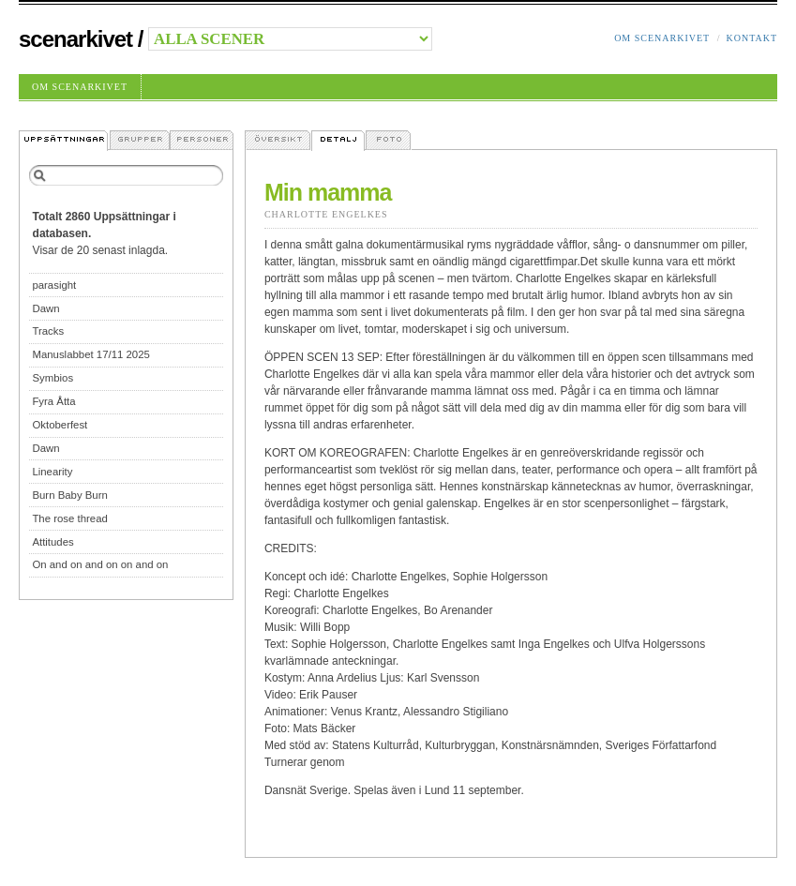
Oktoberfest (59, 424)
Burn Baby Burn (69, 495)
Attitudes (52, 542)
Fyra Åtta (53, 401)
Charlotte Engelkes (326, 214)
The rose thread (69, 518)
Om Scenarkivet (662, 38)
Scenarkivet (75, 39)
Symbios (52, 377)
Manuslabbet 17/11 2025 (90, 354)
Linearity (52, 471)
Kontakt (751, 38)
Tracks (48, 331)
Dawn (45, 308)
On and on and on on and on (100, 564)
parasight (54, 285)
